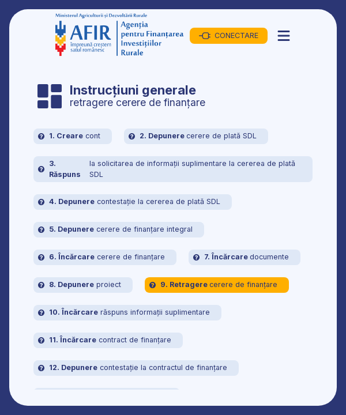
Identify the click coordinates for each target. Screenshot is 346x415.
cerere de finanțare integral (115, 229)
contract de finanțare (104, 340)
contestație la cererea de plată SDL (129, 202)
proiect (79, 285)
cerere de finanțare (101, 257)
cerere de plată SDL (193, 136)
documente (241, 257)
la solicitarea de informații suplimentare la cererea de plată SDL (166, 169)
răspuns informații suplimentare (124, 312)
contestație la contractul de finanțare (132, 368)
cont (69, 136)
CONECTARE (228, 36)
